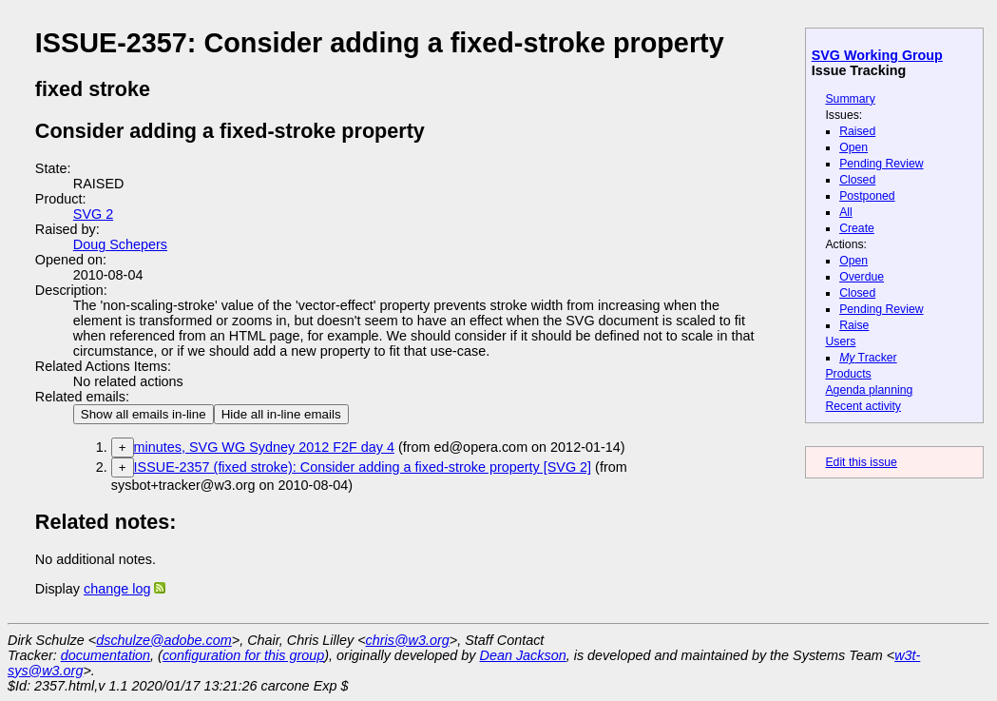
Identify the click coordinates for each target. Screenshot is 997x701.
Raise (854, 325)
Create (856, 228)
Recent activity (863, 406)
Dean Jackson (523, 655)
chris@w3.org (408, 640)
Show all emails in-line (143, 414)
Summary (849, 99)
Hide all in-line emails (281, 414)
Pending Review (881, 163)
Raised (857, 131)
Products (848, 373)
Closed (857, 179)
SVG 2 (93, 214)
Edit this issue (860, 462)
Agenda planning (868, 390)
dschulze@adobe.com (164, 640)
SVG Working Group (877, 55)
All (846, 212)
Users (840, 341)
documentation (105, 655)
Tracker (868, 357)
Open (853, 147)
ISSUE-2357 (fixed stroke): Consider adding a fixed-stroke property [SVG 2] (363, 467)
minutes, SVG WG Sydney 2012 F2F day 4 (264, 447)
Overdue (861, 276)
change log (117, 588)
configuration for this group (243, 655)
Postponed (867, 196)
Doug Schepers (120, 244)
